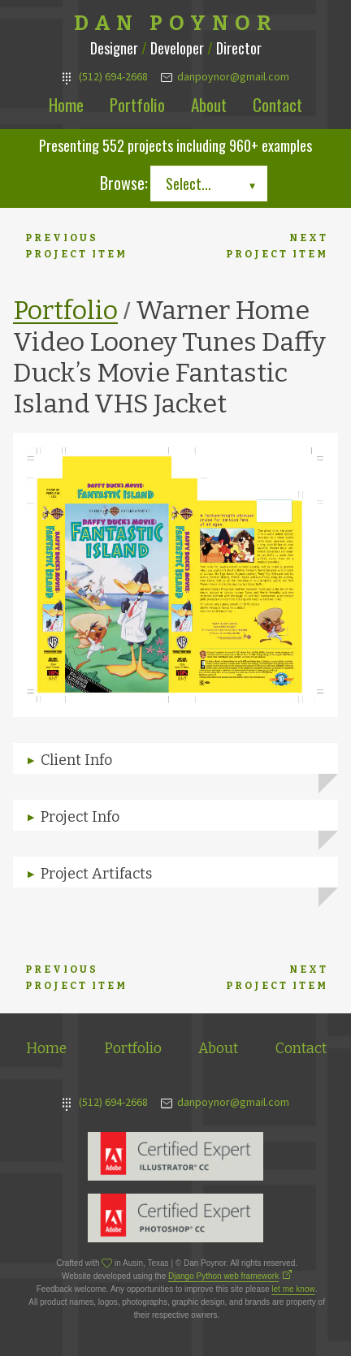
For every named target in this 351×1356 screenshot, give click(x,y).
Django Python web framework (223, 1276)
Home (66, 104)
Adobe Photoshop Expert (175, 1218)
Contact (277, 104)
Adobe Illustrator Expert (175, 1156)
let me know (292, 1289)
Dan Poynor (176, 23)
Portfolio (137, 104)
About (209, 104)
